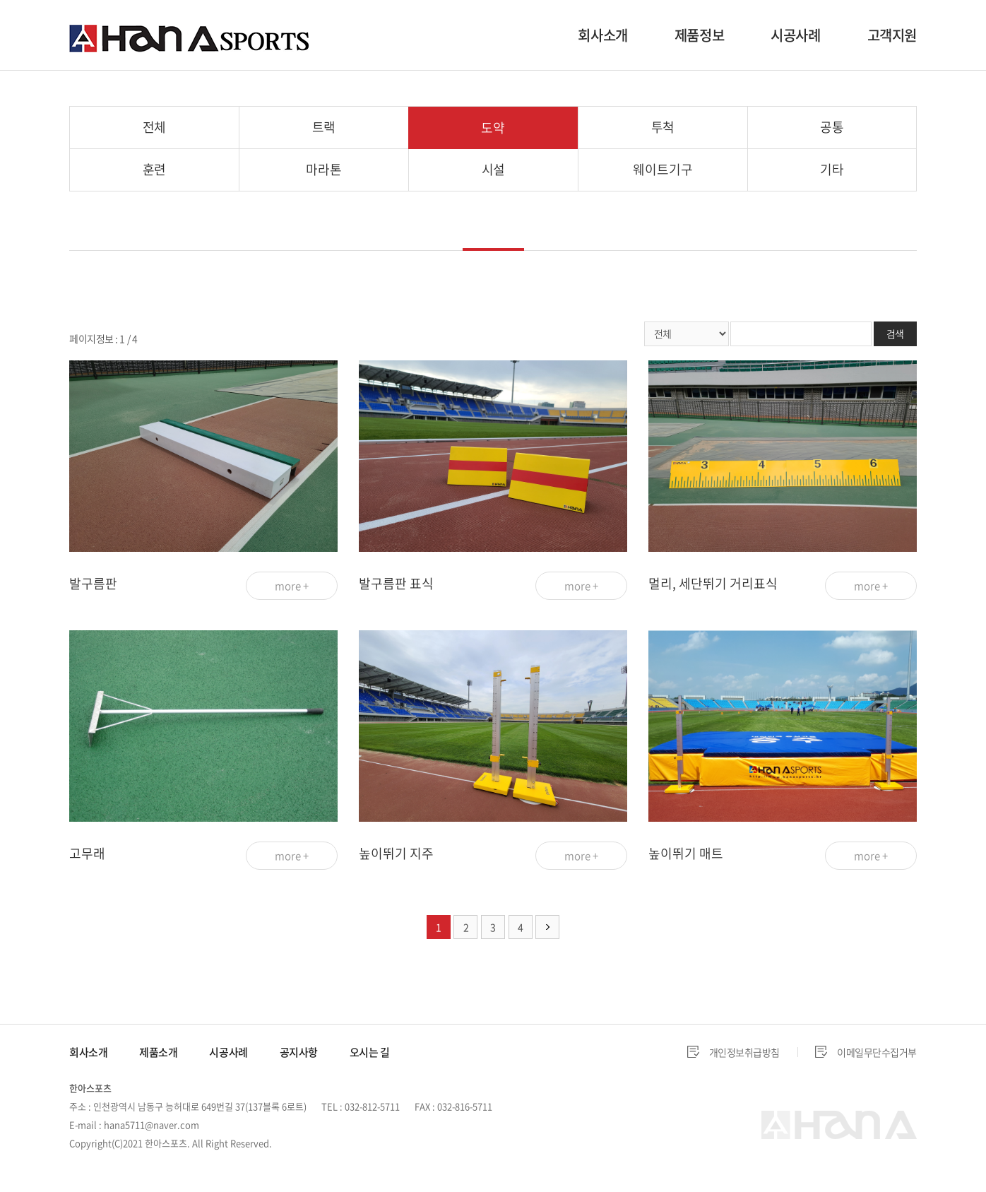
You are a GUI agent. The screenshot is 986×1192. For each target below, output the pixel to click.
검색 (895, 333)
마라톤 (323, 169)
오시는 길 (370, 1052)
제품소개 (158, 1052)
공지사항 (299, 1052)
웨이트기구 (662, 169)
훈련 (155, 169)
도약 (493, 127)
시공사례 (795, 35)
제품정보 (699, 35)
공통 (832, 126)
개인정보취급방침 (744, 1052)
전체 (155, 126)
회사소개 (602, 35)
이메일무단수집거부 (877, 1052)
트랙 (324, 126)
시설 (494, 169)
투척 (663, 126)
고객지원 (892, 35)
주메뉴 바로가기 (0, 0)
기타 (832, 169)
